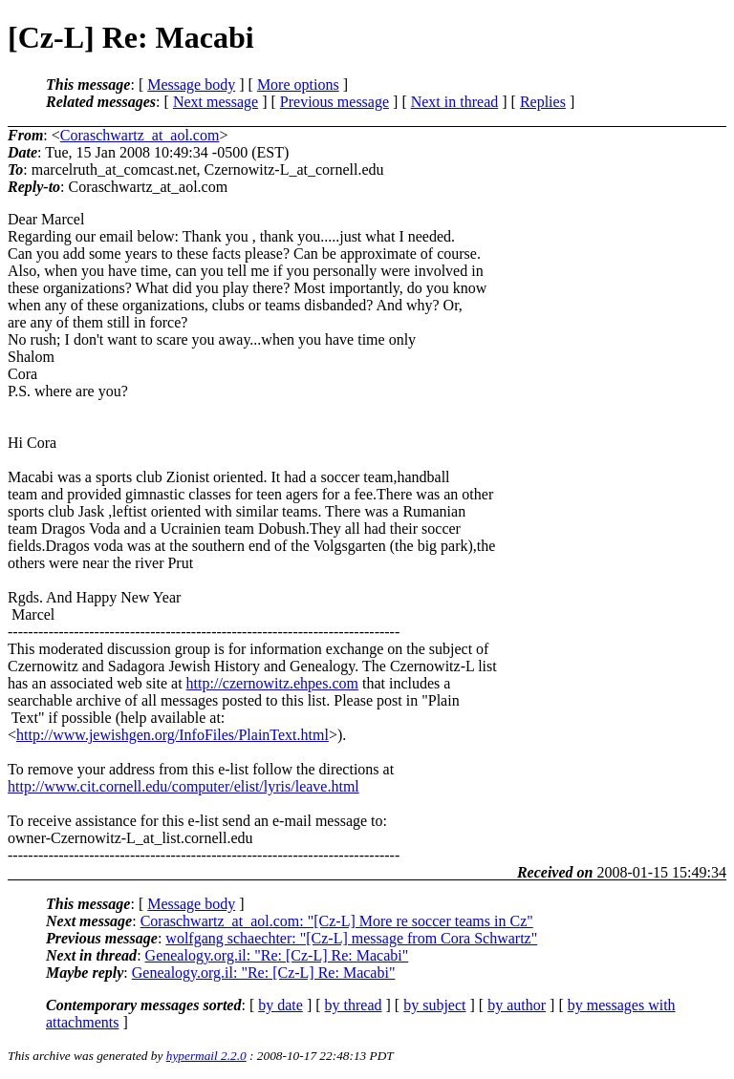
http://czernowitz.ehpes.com (272, 683)
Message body (191, 84)
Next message (215, 102)
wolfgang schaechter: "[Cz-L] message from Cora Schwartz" (351, 938)
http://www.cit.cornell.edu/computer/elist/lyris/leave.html (183, 786)
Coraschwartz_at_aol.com (140, 135)
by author (516, 1005)
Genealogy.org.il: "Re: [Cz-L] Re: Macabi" (277, 955)
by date (280, 1005)
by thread (353, 1005)
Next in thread (455, 102)
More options (298, 84)
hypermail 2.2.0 (206, 1055)
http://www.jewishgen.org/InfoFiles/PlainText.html (172, 735)
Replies (543, 102)
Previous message (334, 102)
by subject (434, 1005)
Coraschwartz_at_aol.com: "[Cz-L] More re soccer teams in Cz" (336, 921)
